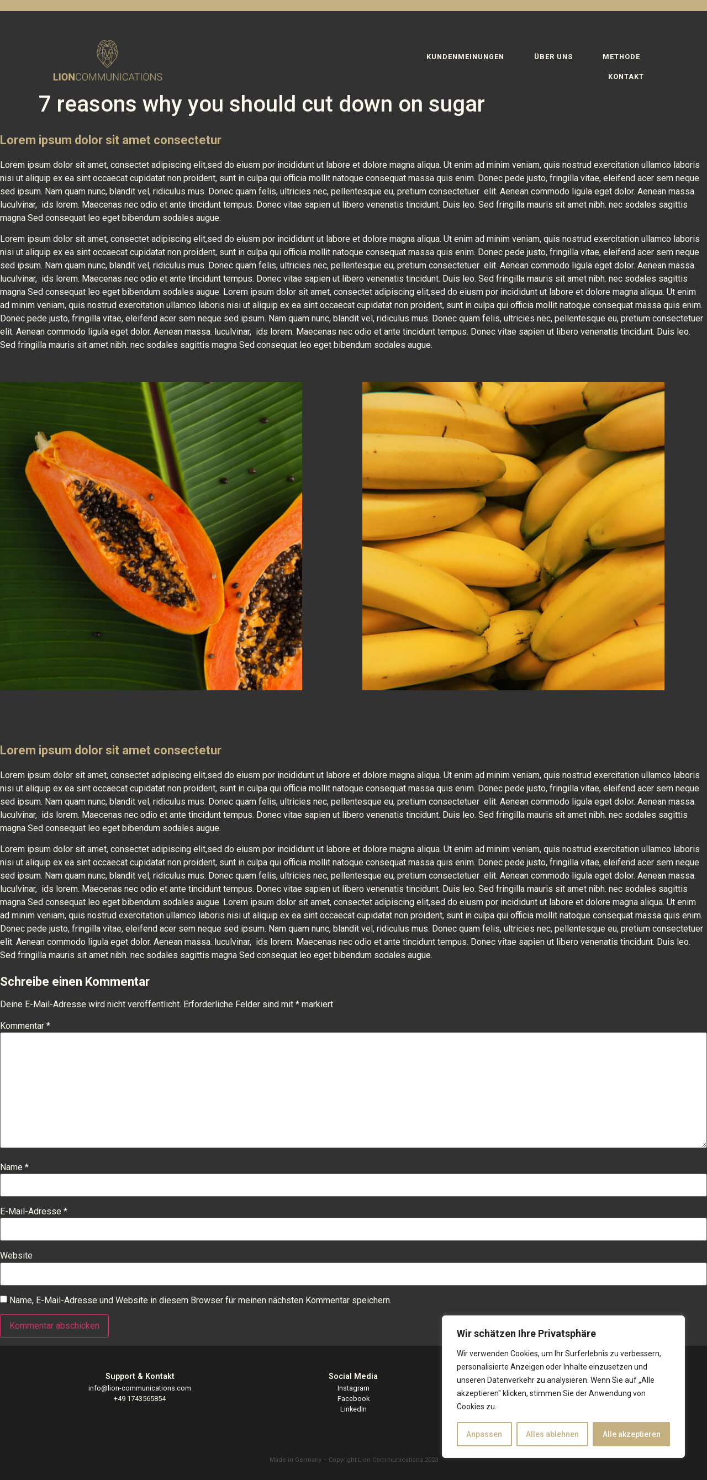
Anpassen (484, 1434)
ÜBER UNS (553, 56)
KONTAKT (626, 76)
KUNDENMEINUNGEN (465, 56)
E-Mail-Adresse (33, 1211)
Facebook (353, 1398)
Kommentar (25, 1026)
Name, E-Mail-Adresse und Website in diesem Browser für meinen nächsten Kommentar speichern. (200, 1300)
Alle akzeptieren (632, 1434)
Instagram (353, 1388)
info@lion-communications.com (139, 1388)
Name (14, 1167)
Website (16, 1255)
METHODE (621, 56)
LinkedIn (353, 1409)
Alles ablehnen (552, 1434)
